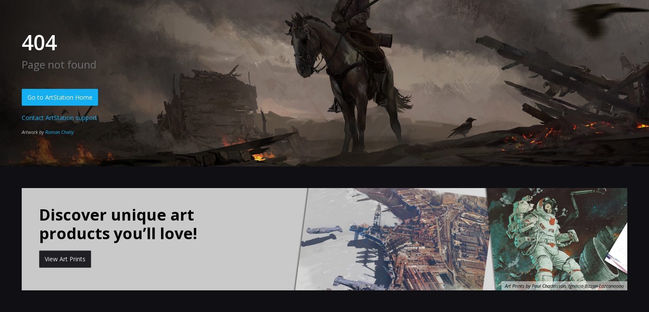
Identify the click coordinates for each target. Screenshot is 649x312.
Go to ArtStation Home (59, 97)
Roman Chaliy (59, 132)
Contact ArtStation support (59, 118)
